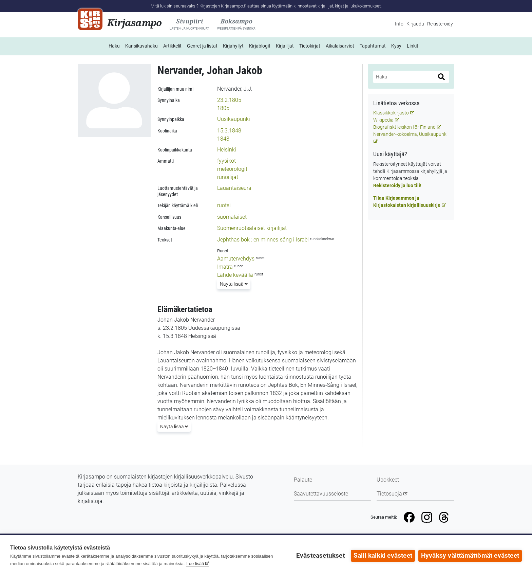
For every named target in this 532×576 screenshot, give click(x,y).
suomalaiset (232, 217)
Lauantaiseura (234, 188)
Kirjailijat (285, 46)
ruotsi (224, 205)
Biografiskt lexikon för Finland (404, 127)
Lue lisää (195, 563)
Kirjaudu (415, 23)
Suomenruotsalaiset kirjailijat (252, 228)
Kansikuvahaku (141, 46)
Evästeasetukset (320, 555)
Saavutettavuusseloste (321, 493)
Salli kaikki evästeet (383, 555)
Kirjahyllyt (233, 46)
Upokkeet (388, 479)
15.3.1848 (229, 130)
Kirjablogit (259, 46)
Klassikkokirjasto (391, 112)
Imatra (225, 267)
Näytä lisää (234, 283)
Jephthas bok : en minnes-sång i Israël (263, 239)
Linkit (412, 46)
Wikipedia (383, 120)
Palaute (303, 479)
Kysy (396, 46)
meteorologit (232, 169)
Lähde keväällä (235, 275)
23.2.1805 (229, 100)
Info (399, 23)
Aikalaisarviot (340, 46)
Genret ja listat (202, 46)
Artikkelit (172, 46)
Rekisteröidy (440, 23)
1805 (223, 108)
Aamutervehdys (235, 258)
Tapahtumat (373, 46)
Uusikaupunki (233, 119)
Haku (114, 46)
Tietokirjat (309, 46)
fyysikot (226, 161)
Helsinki (226, 149)
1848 (223, 139)
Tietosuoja (389, 493)
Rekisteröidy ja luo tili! (397, 185)
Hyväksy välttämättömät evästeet (470, 555)
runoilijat (227, 177)
